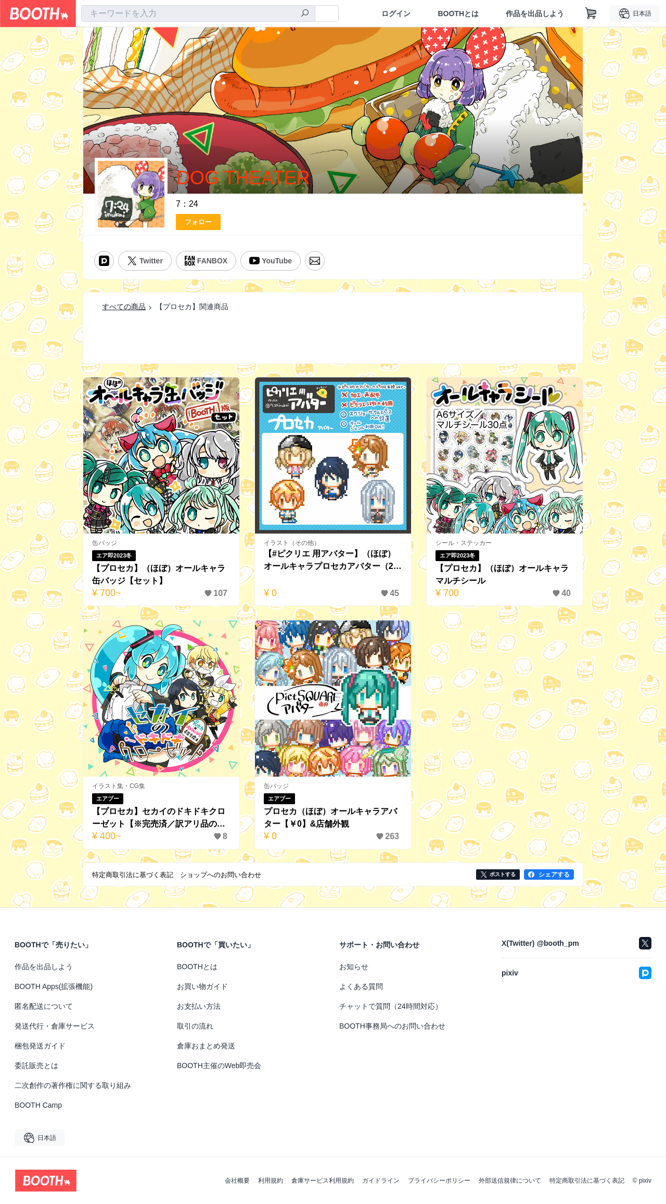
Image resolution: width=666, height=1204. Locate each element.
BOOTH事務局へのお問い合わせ (392, 1026)
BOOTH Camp (38, 1105)
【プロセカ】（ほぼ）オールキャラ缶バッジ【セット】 (158, 574)
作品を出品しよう (535, 13)
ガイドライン (381, 1180)
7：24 (187, 203)
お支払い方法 (199, 1006)
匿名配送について (44, 1006)
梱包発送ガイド (40, 1046)
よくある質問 (361, 986)
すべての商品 (124, 306)
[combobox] (198, 13)
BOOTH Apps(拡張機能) (54, 986)
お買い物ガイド (202, 986)
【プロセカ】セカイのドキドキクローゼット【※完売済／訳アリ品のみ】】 (158, 818)
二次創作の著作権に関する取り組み (73, 1085)
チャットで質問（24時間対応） (390, 1006)
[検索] (305, 14)
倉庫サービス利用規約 (322, 1180)
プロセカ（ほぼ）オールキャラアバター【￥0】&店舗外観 (330, 817)
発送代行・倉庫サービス (55, 1026)
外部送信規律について (510, 1180)
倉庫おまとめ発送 (206, 1046)
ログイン (396, 13)
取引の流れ (195, 1026)
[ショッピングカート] (591, 13)
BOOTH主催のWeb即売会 (219, 1065)
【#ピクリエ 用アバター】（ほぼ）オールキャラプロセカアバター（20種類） (331, 561)
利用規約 (270, 1180)
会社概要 (237, 1180)
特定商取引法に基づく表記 (586, 1180)
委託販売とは (36, 1065)
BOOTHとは (458, 13)
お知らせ (353, 966)
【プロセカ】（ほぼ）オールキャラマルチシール (502, 574)
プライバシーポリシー (439, 1180)
